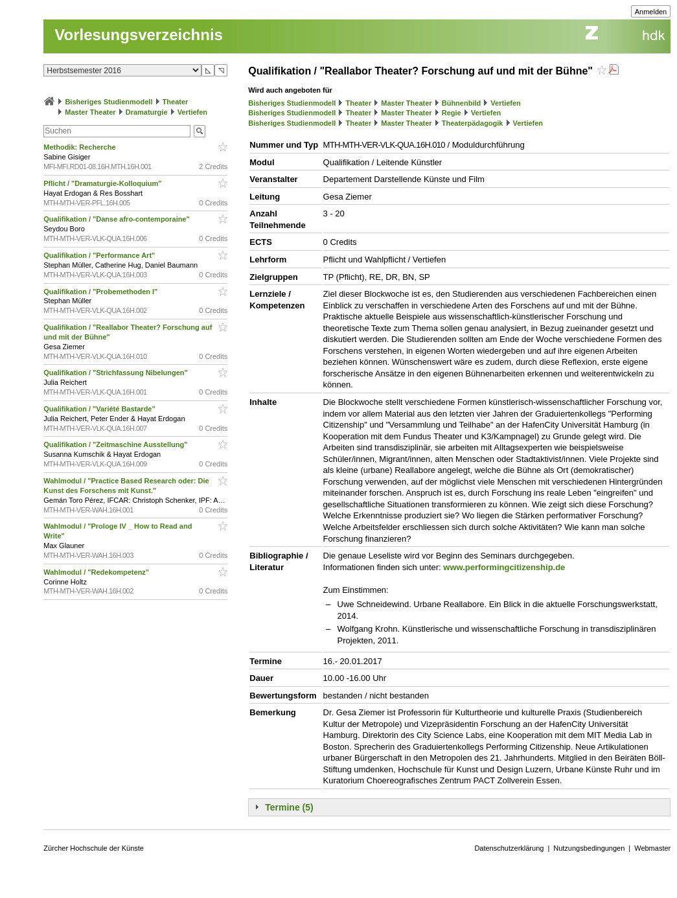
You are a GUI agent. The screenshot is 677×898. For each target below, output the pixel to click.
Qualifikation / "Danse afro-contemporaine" (117, 219)
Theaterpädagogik (472, 123)
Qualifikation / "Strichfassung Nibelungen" (116, 372)
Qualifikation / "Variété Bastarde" (100, 409)
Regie (451, 113)
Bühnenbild (461, 103)
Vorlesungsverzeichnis (138, 34)
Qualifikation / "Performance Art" (100, 255)
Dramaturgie (147, 112)
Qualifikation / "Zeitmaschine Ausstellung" (116, 444)
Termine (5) (289, 807)
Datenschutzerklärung (509, 848)
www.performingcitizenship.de (504, 567)
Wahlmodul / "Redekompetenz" (97, 572)
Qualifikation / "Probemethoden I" (101, 291)
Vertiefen (192, 112)
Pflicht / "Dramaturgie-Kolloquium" (103, 183)
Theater (176, 102)
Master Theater (90, 112)
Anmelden (651, 12)
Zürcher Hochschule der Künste (93, 848)
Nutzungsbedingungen (589, 848)
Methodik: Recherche (81, 147)
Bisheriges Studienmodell (108, 102)
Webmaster (652, 848)
